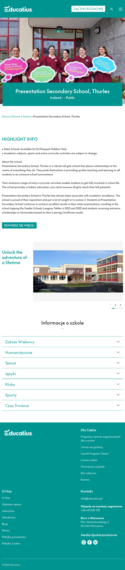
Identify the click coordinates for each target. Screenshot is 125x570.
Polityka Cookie (11, 543)
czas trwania (17, 405)
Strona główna (11, 116)
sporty (11, 395)
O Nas (6, 497)
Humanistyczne (18, 352)
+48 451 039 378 (90, 510)
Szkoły (27, 116)
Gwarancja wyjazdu (93, 466)
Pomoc (6, 530)
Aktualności (9, 517)
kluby (10, 384)
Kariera (85, 479)
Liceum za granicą (92, 447)
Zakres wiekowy (19, 341)
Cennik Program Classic (95, 453)
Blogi (5, 524)
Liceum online (89, 460)
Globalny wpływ (11, 504)
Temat (10, 363)
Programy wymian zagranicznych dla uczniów (100, 438)
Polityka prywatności (14, 537)
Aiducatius (8, 511)
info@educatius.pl (91, 498)
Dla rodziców (88, 473)
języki (10, 373)
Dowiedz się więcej (19, 225)
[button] (119, 270)
